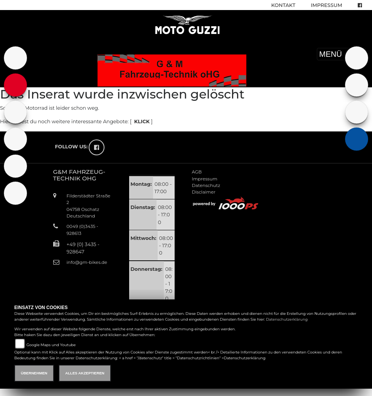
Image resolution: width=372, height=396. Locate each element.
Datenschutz (206, 185)
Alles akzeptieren (84, 373)
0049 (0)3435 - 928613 (82, 230)
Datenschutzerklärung (287, 319)
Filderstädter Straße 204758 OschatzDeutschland (89, 206)
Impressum (326, 5)
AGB (197, 172)
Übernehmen (34, 373)
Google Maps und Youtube (51, 345)
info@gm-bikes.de (87, 262)
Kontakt (283, 5)
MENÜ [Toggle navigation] (341, 54)
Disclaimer (203, 192)
